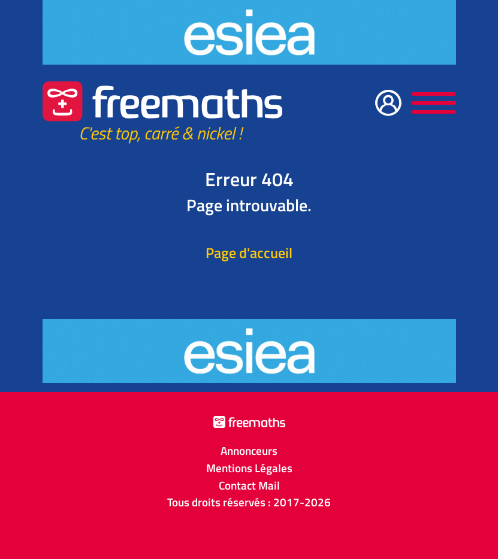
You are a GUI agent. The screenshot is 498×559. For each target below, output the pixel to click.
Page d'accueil (249, 252)
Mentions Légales (249, 468)
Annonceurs (249, 450)
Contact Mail (249, 485)
